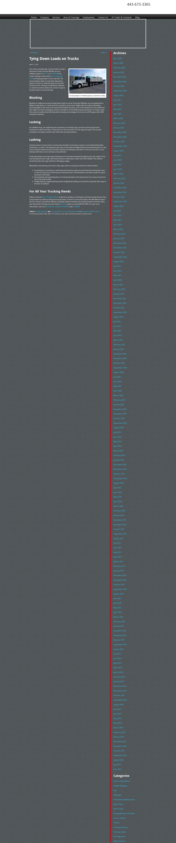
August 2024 (117, 145)
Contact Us (105, 16)
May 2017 (116, 525)
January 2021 (118, 333)
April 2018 (117, 477)
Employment (90, 16)
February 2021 (118, 328)
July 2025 (116, 97)
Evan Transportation (120, 741)
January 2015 (118, 647)
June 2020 (117, 363)
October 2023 (118, 189)
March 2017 (117, 533)
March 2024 (117, 167)
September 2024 (119, 141)
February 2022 (118, 276)
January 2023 (118, 228)
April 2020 (117, 372)
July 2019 (116, 411)
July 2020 (116, 359)
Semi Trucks (117, 768)
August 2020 (117, 355)
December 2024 (119, 128)
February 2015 (118, 642)
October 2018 (118, 451)
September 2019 (119, 403)
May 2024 (116, 158)
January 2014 (118, 699)
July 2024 (116, 150)
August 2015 (117, 616)
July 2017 (116, 516)
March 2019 (117, 429)
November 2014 (119, 656)
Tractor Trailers (118, 776)
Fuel (114, 750)
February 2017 (118, 538)
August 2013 (117, 721)
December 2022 (119, 233)
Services (57, 16)
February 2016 (118, 590)
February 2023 (118, 224)
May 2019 (116, 420)
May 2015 (116, 629)
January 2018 (118, 490)
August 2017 (117, 512)
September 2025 (119, 89)
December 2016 (119, 547)
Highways (116, 754)
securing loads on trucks (56, 209)
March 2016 (117, 586)
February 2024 (118, 172)
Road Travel (117, 763)
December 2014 (119, 651)
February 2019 (118, 433)
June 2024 (117, 154)
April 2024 (117, 163)
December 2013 (119, 704)
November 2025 (119, 80)
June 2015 (117, 625)
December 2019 (119, 390)
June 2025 (117, 102)
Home (34, 16)
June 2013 (117, 730)
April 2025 (117, 111)
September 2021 (119, 298)
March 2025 (117, 115)
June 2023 (117, 206)
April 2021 (117, 320)
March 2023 (117, 220)
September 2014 (119, 664)
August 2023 (117, 198)
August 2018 (117, 459)
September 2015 (119, 612)
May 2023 (116, 211)
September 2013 (119, 717)
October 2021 (118, 294)
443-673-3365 (138, 4)
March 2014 (117, 690)
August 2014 (117, 669)
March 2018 (117, 481)
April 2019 (117, 425)
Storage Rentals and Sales (122, 772)
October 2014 (118, 660)
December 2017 (119, 494)
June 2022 (117, 259)
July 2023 (116, 202)
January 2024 (118, 176)
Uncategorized (118, 794)
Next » (104, 52)
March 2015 (117, 638)
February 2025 (118, 119)
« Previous (33, 52)
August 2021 (117, 302)
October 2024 (118, 137)
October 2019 (118, 398)
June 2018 (117, 468)
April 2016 (117, 581)
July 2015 (116, 621)
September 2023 (119, 193)
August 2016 (117, 564)
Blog (142, 16)
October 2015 (118, 608)
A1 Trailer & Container (125, 16)
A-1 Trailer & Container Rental (102, 835)
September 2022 (119, 246)
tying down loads (68, 209)
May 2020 (116, 368)
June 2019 (117, 416)
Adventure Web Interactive (115, 841)
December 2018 (119, 442)
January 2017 (118, 542)
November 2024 (119, 132)
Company (45, 16)
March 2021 (117, 324)
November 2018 (119, 446)
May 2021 (116, 315)
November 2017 (119, 499)
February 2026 (118, 67)
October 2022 (118, 241)
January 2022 (118, 281)
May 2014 (116, 682)
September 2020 (119, 350)
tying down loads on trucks (84, 209)
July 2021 (116, 307)
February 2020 (118, 381)
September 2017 (119, 507)
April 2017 (117, 529)
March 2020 (117, 376)
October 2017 (118, 503)
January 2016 (118, 595)
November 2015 (119, 603)
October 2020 (118, 346)
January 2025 (118, 124)
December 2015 (119, 599)
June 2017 (117, 520)
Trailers (116, 781)
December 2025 (119, 76)
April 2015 (117, 634)
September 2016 (119, 560)
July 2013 (116, 725)
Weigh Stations (118, 798)
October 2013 (118, 712)
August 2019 (117, 407)
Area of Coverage (72, 16)
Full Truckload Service (119, 835)
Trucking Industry (119, 785)
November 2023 (119, 185)
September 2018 (119, 455)
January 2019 (118, 438)
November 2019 (119, 394)
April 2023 (117, 215)
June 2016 (117, 573)
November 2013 (119, 708)
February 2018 (118, 486)
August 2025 (117, 93)
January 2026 (118, 71)
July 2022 (116, 254)
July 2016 (116, 568)
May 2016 (116, 577)
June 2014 (117, 677)
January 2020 (118, 385)
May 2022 (116, 263)
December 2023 (119, 180)
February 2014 (118, 695)
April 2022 (117, 267)
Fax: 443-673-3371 (107, 825)
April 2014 (117, 686)
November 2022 (119, 237)
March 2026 (117, 63)
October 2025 (118, 84)
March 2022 (117, 272)
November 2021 (119, 289)
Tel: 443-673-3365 (106, 823)
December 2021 (119, 285)
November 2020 (119, 342)
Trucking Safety (118, 789)
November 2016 (119, 551)
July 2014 (116, 673)
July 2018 (116, 464)
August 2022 (117, 250)
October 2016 (118, 555)
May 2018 (116, 472)
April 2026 (117, 58)
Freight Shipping (40, 209)
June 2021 (117, 311)
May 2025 (116, 106)
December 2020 (119, 337)
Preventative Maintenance (122, 759)
